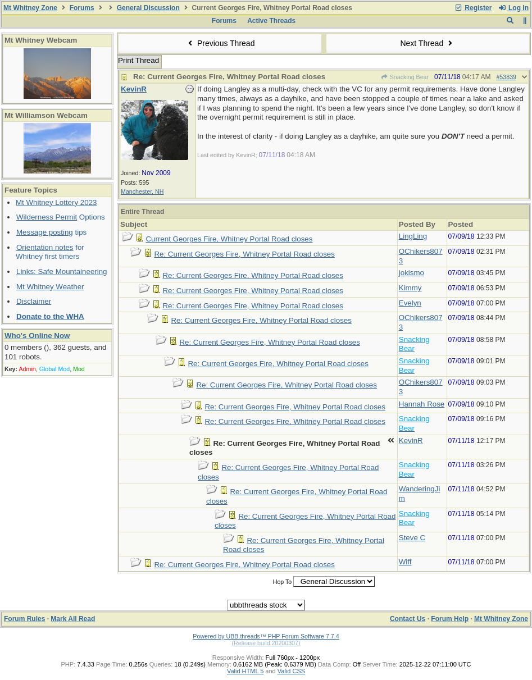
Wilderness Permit (46, 217)
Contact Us (407, 619)
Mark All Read (73, 619)
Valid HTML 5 (245, 671)
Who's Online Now (37, 335)
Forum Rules (24, 619)
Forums (82, 8)
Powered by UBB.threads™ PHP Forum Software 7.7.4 (266, 636)
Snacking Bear (404, 77)
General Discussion (148, 8)
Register (473, 8)
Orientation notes (45, 247)
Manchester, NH (142, 191)
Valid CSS (291, 671)
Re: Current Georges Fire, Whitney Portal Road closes (244, 254)
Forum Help (450, 619)
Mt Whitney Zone (30, 8)
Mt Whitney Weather (50, 286)
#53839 (506, 77)
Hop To (282, 581)
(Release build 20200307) (265, 643)
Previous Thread (220, 43)
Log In (513, 8)
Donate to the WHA (50, 316)
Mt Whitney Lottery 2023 (56, 202)
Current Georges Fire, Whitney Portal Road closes (228, 239)
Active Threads (271, 21)
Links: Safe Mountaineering (61, 271)
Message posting (44, 232)
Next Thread (427, 43)
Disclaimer (33, 301)
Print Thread (138, 60)
